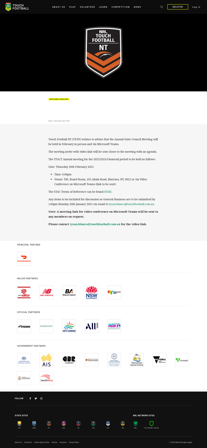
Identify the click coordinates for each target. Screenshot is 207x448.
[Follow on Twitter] (35, 398)
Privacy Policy (74, 442)
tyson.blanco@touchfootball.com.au (131, 204)
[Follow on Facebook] (30, 398)
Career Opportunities (41, 442)
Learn (103, 7)
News (137, 7)
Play (72, 7)
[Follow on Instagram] (41, 398)
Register (178, 7)
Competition (121, 7)
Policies (54, 442)
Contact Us (28, 442)
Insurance (63, 442)
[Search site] (161, 7)
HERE (108, 192)
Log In (196, 7)
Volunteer (87, 7)
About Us (58, 7)
